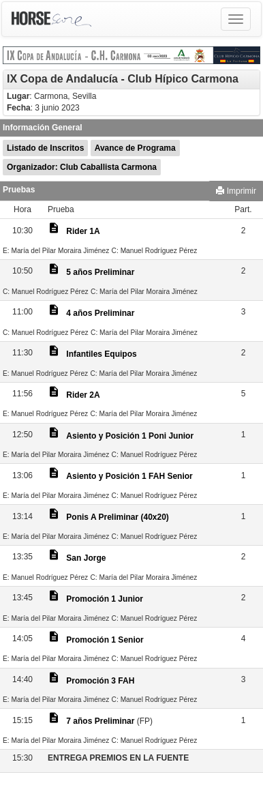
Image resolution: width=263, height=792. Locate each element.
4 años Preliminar (100, 313)
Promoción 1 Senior (104, 640)
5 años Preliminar (100, 272)
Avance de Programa (135, 148)
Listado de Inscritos (45, 148)
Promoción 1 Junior (104, 599)
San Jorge (86, 558)
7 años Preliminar (100, 721)
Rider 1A (82, 231)
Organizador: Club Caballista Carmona (82, 167)
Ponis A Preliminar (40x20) (117, 517)
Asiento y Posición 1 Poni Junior (130, 436)
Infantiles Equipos (101, 354)
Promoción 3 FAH (100, 681)
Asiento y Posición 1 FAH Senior (129, 476)
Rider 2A (82, 395)
